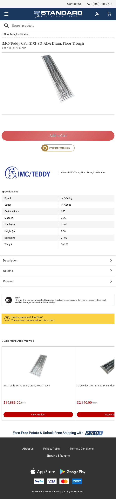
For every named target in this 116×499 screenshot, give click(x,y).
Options (8, 271)
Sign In (97, 14)
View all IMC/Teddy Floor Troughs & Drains (83, 172)
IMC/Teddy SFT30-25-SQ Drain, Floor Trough (26, 385)
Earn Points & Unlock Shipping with (58, 433)
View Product (38, 414)
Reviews (8, 281)
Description (10, 260)
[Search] (58, 25)
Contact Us (74, 4)
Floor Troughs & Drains (16, 34)
